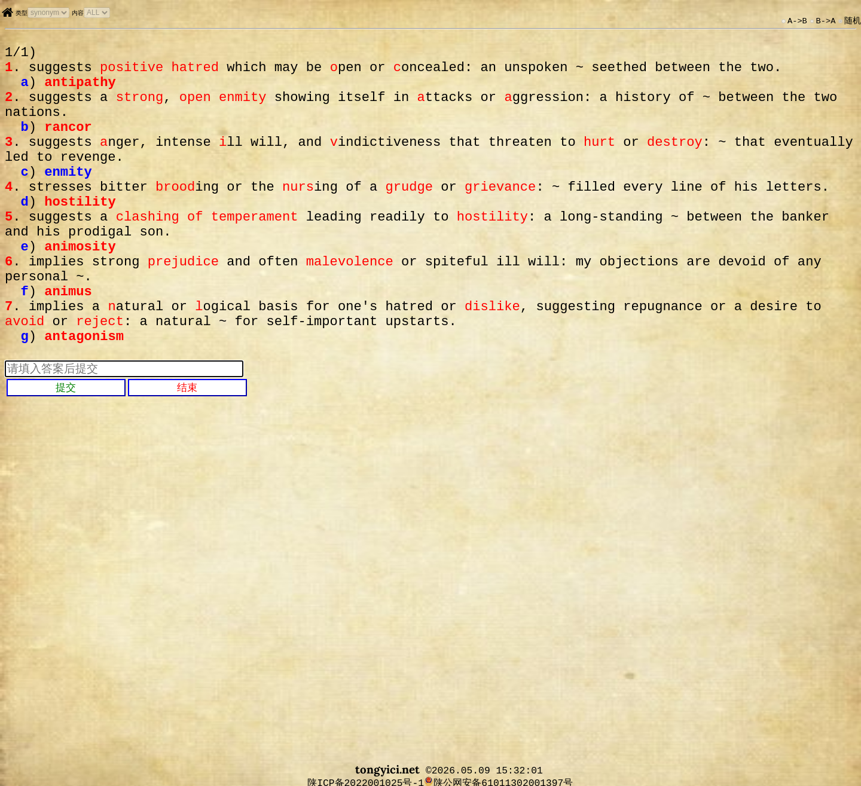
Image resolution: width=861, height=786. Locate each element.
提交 (66, 447)
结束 (187, 447)
